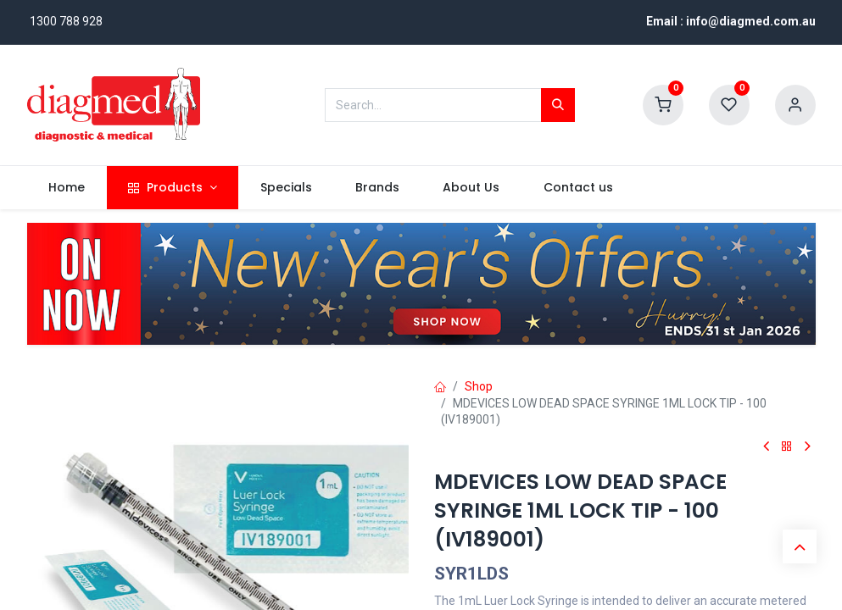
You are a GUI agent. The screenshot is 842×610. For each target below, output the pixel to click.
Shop (479, 386)
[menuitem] (67, 188)
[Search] (558, 105)
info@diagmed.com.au (751, 21)
